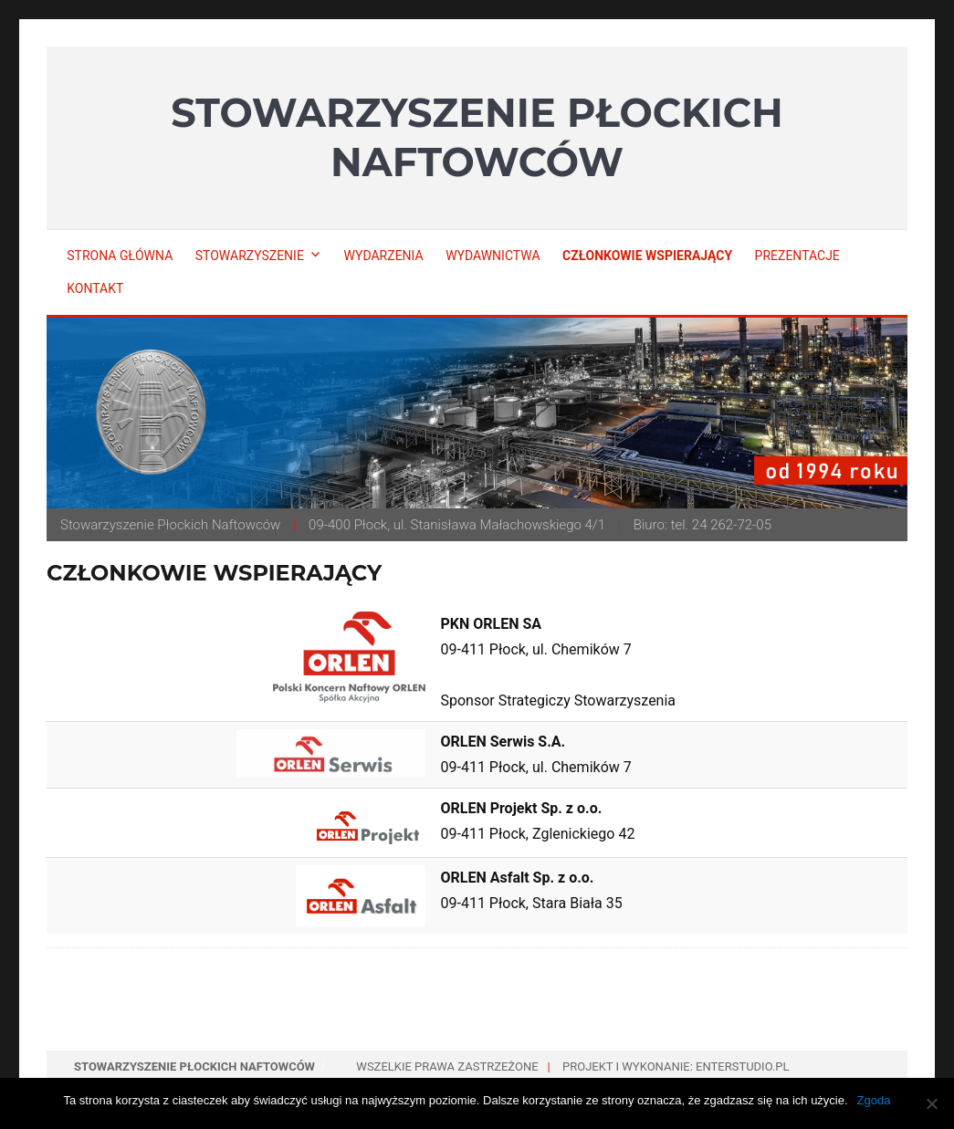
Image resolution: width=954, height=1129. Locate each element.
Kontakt (95, 288)
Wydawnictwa (493, 255)
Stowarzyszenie (249, 255)
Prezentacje (797, 255)
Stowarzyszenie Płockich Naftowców (476, 137)
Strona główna (120, 255)
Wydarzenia (384, 255)
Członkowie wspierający (647, 255)
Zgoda (874, 1100)
